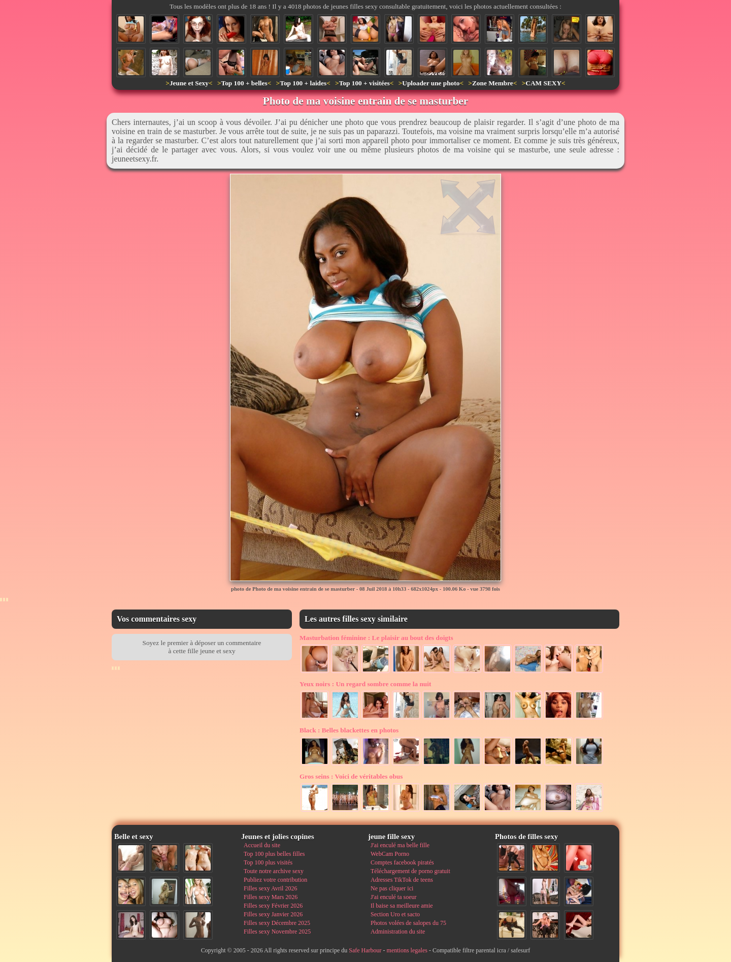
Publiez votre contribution (275, 879)
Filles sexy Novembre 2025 (277, 931)
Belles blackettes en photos (349, 730)
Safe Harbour (365, 950)
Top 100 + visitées (364, 83)
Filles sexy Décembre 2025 (277, 922)
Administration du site (398, 931)
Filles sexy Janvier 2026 (273, 914)
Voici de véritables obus (351, 776)
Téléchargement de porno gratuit (410, 871)
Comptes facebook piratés (402, 862)
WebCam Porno (390, 853)
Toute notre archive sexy (274, 871)
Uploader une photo (430, 83)
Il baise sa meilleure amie (402, 905)
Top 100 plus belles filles (274, 853)
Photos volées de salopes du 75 (408, 922)
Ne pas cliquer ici (392, 888)
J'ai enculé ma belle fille (400, 845)
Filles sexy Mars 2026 (270, 897)
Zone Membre (492, 83)
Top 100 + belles (244, 83)
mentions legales (407, 950)
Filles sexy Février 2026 (273, 905)
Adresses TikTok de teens (402, 879)
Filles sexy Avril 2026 (270, 888)
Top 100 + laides (303, 83)
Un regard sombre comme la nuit (365, 684)
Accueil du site (262, 845)
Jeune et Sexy (189, 83)
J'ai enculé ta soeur (393, 897)
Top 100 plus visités (268, 862)
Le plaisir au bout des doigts (376, 638)
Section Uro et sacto (395, 914)
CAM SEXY (543, 83)
